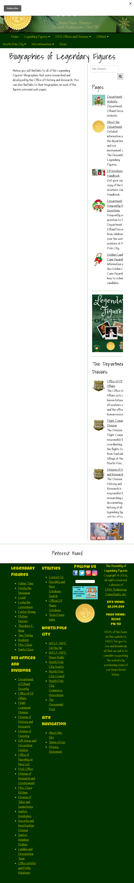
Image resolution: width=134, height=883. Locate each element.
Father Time (25, 584)
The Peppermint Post (56, 704)
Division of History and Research (25, 722)
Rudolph (23, 640)
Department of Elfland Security (26, 684)
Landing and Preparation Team (25, 854)
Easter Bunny (27, 612)
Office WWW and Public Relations (27, 868)
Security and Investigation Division (26, 826)
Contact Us (56, 577)
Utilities (102, 37)
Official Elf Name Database (55, 605)
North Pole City (14, 44)
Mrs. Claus (25, 645)
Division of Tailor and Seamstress (25, 802)
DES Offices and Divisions (73, 37)
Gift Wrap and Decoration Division (27, 745)
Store (63, 44)
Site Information (43, 44)
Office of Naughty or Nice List (25, 759)
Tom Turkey (25, 635)
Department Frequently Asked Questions (118, 206)
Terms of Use (57, 742)
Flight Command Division (24, 708)
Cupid (21, 598)
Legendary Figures (37, 37)
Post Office (25, 769)
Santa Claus (26, 650)
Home (15, 37)
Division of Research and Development (26, 778)
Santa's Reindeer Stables (23, 840)
